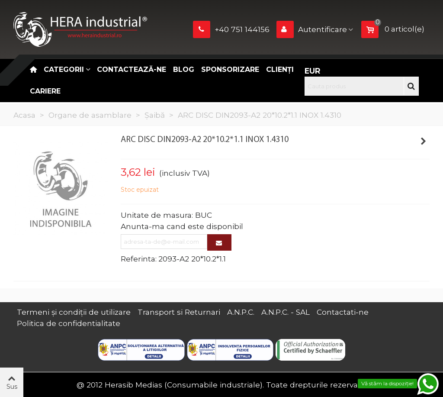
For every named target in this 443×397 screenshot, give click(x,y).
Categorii (64, 69)
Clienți (280, 69)
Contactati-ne (343, 311)
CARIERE (45, 91)
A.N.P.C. (240, 311)
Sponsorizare (230, 69)
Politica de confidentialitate (68, 323)
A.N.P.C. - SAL (285, 311)
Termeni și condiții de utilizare (74, 311)
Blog (183, 69)
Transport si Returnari (179, 311)
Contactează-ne (131, 69)
